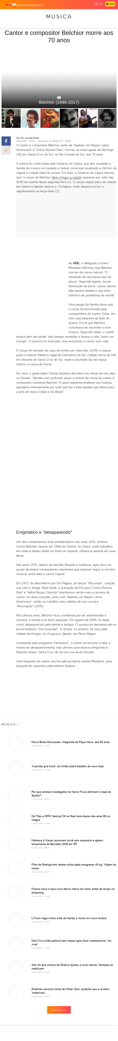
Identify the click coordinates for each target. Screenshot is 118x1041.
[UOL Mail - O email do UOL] (96, 4)
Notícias (30, 14)
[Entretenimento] (30, 4)
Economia (66, 14)
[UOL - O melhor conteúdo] (11, 4)
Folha (78, 14)
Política (42, 14)
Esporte (89, 14)
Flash (19, 14)
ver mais (59, 1010)
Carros (54, 14)
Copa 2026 (102, 14)
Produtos (7, 14)
